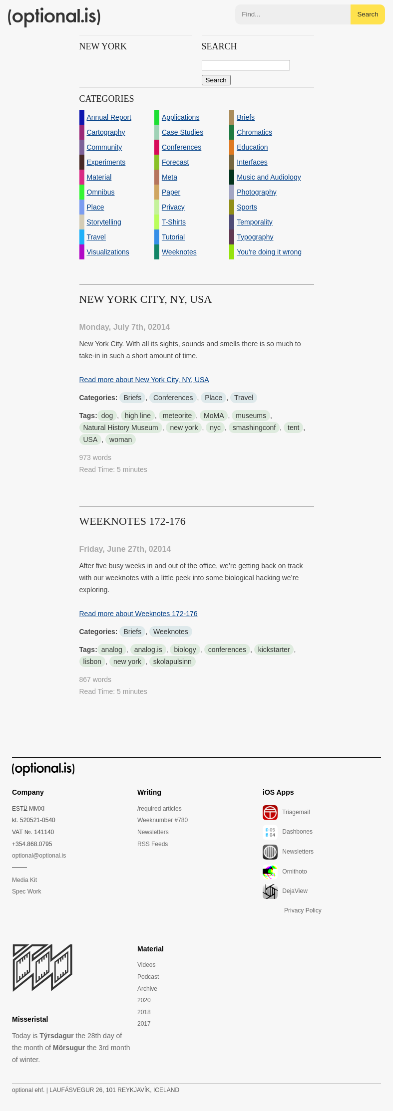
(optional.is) (54, 17)
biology (185, 650)
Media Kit (24, 880)
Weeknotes (170, 632)
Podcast (148, 976)
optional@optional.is (39, 855)
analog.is (148, 650)
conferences (227, 650)
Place (213, 398)
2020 (144, 1000)
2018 (144, 1012)
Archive (147, 988)
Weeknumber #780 (162, 820)
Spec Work (26, 891)
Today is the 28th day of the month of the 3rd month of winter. (71, 1048)
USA (90, 440)
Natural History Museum (120, 428)
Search (367, 14)
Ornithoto (285, 872)
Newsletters (153, 832)
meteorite (177, 416)
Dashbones (288, 832)
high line (138, 416)
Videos (146, 964)
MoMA (214, 416)
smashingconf (254, 428)
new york (184, 428)
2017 (144, 1023)
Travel (243, 398)
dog (107, 416)
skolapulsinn (172, 662)
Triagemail (286, 812)
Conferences (173, 398)
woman (120, 440)
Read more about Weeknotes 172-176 (138, 614)
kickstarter (274, 650)
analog (111, 650)
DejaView (285, 891)
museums (251, 416)
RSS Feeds (152, 844)
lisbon (92, 662)
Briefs (132, 398)
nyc (215, 428)
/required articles (159, 808)
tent (293, 428)
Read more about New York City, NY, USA (144, 380)
